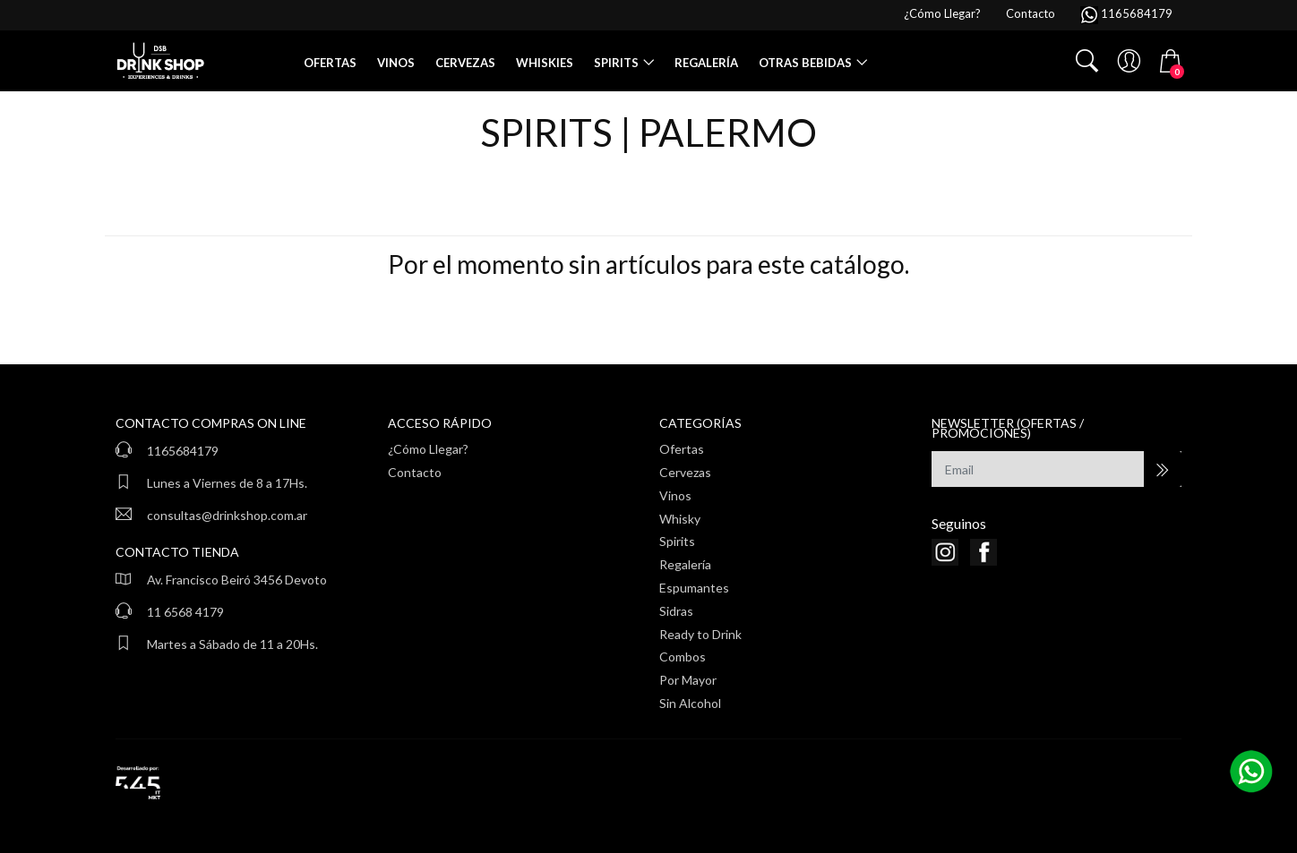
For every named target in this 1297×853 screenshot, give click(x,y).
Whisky (679, 518)
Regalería (706, 62)
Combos (682, 656)
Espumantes (694, 587)
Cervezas (465, 62)
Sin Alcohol (690, 703)
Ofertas (330, 62)
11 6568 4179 (185, 611)
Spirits (616, 62)
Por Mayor (688, 679)
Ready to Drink (700, 634)
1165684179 (183, 450)
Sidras (676, 610)
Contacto (415, 472)
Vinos (396, 62)
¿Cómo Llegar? (428, 448)
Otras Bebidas (805, 62)
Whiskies (544, 62)
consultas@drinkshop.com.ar (227, 515)
